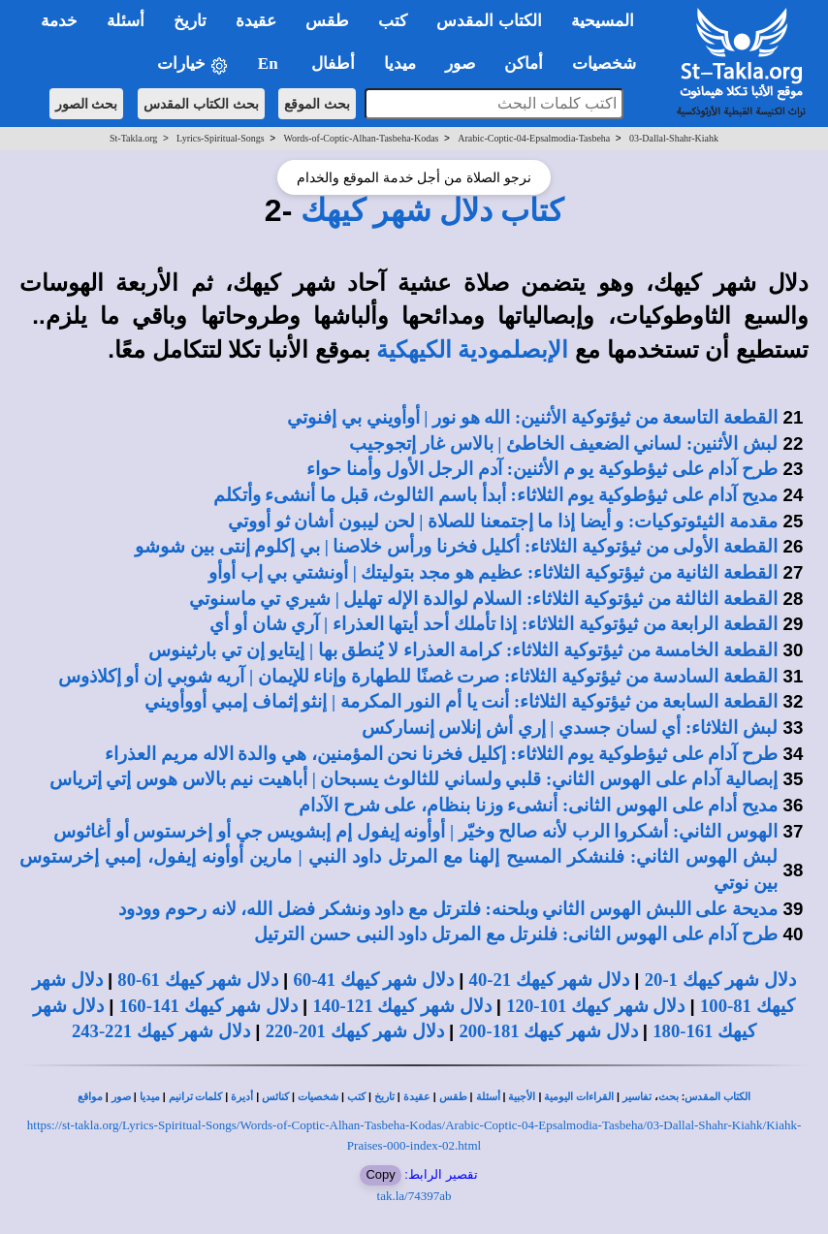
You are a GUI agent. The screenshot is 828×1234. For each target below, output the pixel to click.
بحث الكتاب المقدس (201, 103)
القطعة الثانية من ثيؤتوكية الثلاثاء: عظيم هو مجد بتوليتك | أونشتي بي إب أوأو (493, 572)
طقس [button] (327, 21)
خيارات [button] (193, 64)
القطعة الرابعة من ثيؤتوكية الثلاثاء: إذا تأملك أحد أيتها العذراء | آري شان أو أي (493, 624)
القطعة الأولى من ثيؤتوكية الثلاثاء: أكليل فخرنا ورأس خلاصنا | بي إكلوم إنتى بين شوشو (456, 546)
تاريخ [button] (190, 21)
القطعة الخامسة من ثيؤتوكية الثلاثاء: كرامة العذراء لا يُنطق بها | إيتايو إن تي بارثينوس (463, 650)
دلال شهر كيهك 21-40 (549, 979)
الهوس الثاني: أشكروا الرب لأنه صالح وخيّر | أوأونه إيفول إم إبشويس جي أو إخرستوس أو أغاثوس (415, 831)
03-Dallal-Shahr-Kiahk (673, 138)
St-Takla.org (133, 138)
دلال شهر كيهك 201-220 (355, 1031)
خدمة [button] (59, 21)
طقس (453, 1097)
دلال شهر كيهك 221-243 (161, 1031)
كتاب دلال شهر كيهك (432, 210)
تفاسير (637, 1097)
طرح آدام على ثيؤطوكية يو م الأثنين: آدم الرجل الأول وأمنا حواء (542, 469)
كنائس (275, 1097)
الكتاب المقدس (717, 1097)
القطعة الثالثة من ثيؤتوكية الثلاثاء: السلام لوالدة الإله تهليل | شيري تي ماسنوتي (483, 598)
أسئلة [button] (125, 21)
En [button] (270, 63)
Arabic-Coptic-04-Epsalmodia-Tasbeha (534, 138)
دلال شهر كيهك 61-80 (197, 979)
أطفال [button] (333, 63)
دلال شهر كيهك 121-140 (401, 1006)
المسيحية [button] (602, 21)
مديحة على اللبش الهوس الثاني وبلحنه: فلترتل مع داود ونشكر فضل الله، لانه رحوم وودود (448, 909)
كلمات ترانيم (196, 1097)
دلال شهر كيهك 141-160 (208, 1006)
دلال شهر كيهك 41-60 (373, 979)
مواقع (90, 1097)
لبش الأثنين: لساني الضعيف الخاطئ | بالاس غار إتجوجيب (563, 443)
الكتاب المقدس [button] (488, 21)
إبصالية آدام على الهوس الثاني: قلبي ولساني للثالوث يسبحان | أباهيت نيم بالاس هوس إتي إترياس (413, 779)
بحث (668, 1097)
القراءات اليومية (579, 1097)
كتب (356, 1097)
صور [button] (460, 63)
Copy (380, 1174)
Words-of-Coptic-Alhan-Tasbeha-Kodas (360, 138)
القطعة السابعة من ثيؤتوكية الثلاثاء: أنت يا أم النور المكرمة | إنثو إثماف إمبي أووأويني (461, 701)
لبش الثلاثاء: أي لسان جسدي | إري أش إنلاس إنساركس (570, 727)
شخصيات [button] (610, 63)
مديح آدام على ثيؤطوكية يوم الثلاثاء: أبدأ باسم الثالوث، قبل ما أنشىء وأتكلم (495, 495)
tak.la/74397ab (414, 1195)
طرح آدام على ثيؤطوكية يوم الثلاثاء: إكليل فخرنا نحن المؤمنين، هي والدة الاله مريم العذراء (441, 754)
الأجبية (521, 1097)
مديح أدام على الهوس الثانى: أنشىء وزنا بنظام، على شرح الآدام (538, 805)
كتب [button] (392, 21)
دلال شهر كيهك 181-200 (548, 1031)
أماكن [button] (523, 63)
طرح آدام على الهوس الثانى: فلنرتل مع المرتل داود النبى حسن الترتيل (516, 934)
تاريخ (384, 1097)
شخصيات (318, 1097)
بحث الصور (86, 103)
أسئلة (488, 1097)
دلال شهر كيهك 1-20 (720, 979)
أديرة (242, 1097)
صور (121, 1097)
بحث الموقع (317, 103)
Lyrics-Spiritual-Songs (220, 138)
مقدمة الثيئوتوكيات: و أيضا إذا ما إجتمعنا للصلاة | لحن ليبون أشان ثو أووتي (503, 521)
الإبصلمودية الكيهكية (472, 350)
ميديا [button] (400, 63)
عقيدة (416, 1097)
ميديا (150, 1097)
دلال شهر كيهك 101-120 (595, 1006)
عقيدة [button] (256, 21)
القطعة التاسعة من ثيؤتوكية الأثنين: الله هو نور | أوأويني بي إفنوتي (532, 417)
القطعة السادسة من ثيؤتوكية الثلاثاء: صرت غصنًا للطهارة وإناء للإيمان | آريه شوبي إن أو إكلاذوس (418, 676)
